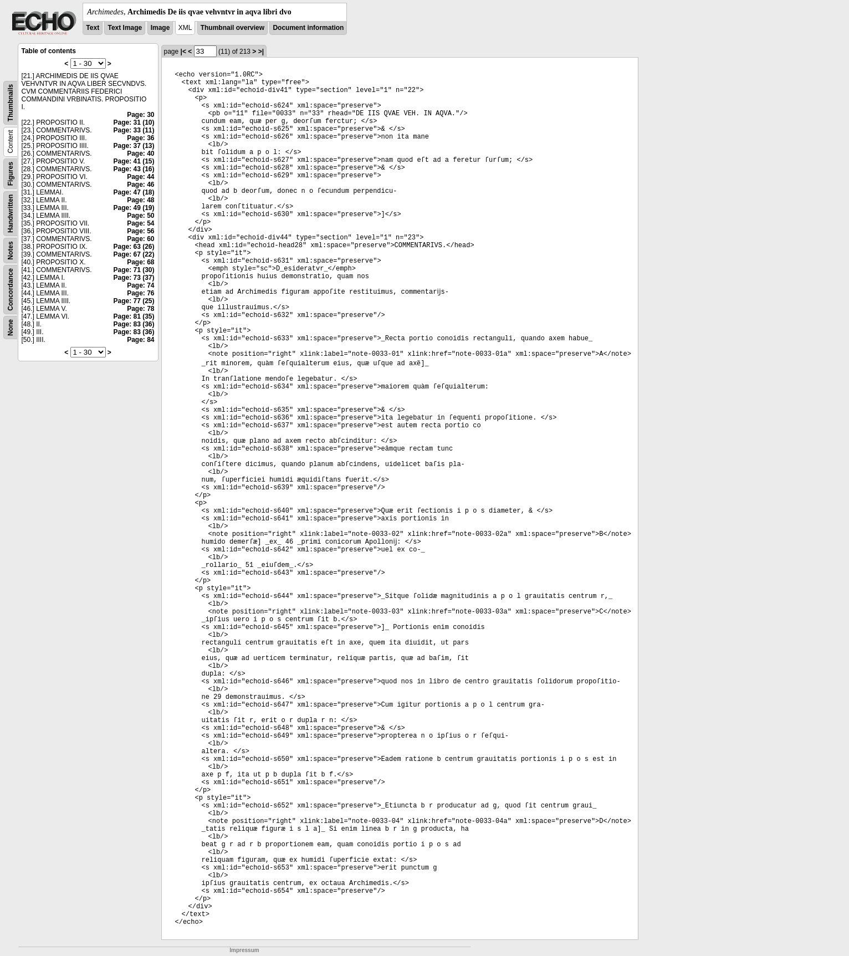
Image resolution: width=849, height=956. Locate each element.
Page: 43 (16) (133, 169)
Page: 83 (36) (133, 324)
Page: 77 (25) (133, 301)
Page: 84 (140, 340)
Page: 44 (140, 177)
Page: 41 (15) (133, 161)
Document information (308, 28)
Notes (10, 250)
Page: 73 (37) (133, 278)
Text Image (125, 28)
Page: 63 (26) (133, 246)
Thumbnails (10, 102)
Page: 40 (140, 153)
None (10, 327)
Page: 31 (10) (133, 122)
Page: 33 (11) (133, 130)
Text (92, 28)
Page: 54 (140, 223)
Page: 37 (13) (133, 146)
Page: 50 (140, 215)
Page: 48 (140, 200)
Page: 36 (140, 138)
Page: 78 (140, 309)
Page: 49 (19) (133, 208)
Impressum (244, 950)
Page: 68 (140, 262)
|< (183, 51)
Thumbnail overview (232, 28)
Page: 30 (140, 115)
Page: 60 (140, 239)
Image (160, 28)
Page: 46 (140, 184)
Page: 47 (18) (133, 192)
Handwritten (10, 214)
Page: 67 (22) (133, 254)
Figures (10, 174)
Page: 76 (140, 293)
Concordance (10, 289)
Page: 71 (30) (133, 270)
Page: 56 (140, 231)
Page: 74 (140, 285)
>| (261, 51)
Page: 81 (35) (133, 316)
